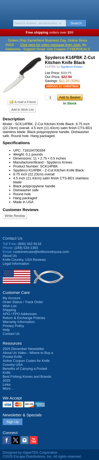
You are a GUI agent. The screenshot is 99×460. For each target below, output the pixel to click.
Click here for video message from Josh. (50, 45)
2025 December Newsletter (23, 349)
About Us (10, 256)
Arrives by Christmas (62, 86)
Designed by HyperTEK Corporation (30, 452)
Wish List (10, 306)
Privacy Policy (13, 326)
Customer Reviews (21, 209)
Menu (6, 8)
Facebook (7, 440)
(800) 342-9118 (29, 244)
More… (8, 388)
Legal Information (16, 264)
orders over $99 (49, 32)
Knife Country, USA (49, 9)
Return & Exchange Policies (24, 318)
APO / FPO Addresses (20, 314)
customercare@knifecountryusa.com (41, 252)
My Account (11, 298)
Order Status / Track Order (23, 302)
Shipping (9, 310)
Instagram (25, 440)
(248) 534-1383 (26, 248)
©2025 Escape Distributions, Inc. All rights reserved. (42, 456)
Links (7, 384)
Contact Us (12, 238)
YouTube (33, 440)
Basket (92, 8)
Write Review (15, 216)
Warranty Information (19, 322)
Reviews (24, 260)
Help (6, 330)
